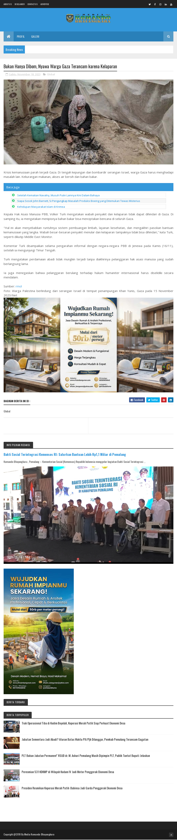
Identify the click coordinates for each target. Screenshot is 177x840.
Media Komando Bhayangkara (39, 834)
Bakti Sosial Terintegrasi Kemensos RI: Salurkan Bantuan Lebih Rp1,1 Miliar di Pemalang (65, 454)
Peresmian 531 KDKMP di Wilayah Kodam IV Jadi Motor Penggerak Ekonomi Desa (68, 772)
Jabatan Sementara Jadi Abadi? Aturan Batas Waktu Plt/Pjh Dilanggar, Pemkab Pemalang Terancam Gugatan (85, 739)
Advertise (44, 4)
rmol (19, 286)
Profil (21, 36)
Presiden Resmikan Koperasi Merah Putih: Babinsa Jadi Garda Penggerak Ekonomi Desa (72, 788)
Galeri (35, 36)
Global (51, 74)
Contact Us (32, 4)
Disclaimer (19, 4)
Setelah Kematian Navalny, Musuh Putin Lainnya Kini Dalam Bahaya (58, 195)
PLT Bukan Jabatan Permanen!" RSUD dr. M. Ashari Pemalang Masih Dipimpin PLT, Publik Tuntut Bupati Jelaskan (86, 755)
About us (8, 4)
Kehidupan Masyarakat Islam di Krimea (41, 207)
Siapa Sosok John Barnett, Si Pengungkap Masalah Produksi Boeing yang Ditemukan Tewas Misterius (78, 201)
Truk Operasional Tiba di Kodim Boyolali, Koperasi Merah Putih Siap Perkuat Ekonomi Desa (73, 723)
